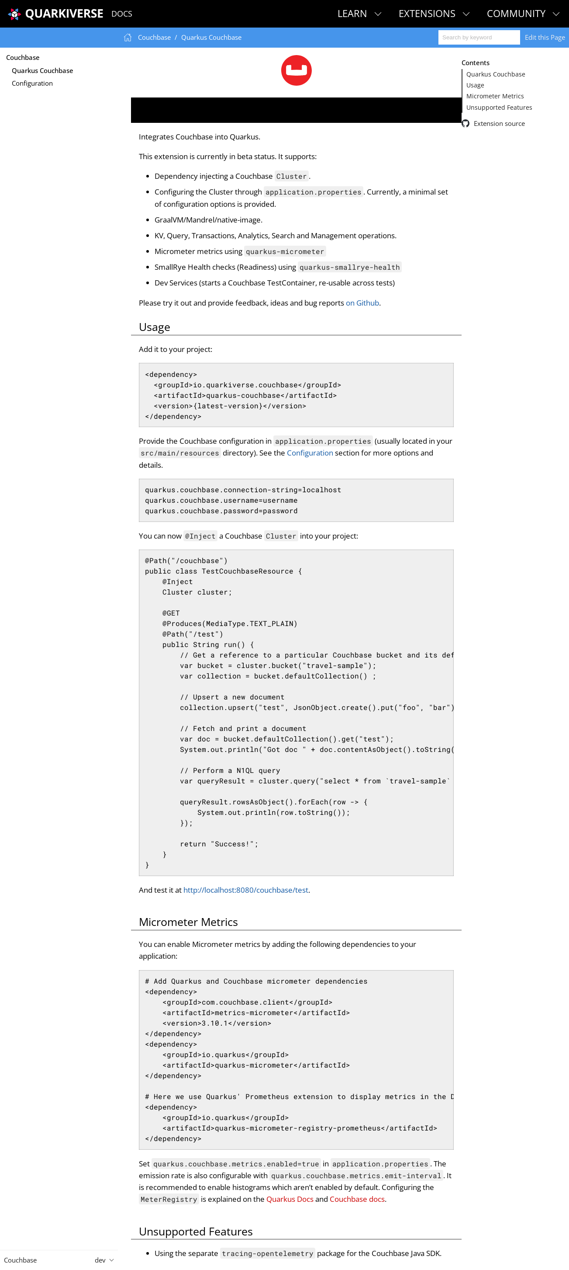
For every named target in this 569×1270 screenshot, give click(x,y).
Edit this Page (545, 37)
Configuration (32, 83)
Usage (475, 85)
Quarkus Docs (290, 1199)
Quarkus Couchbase (42, 70)
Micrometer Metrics (495, 96)
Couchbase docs (357, 1199)
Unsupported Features (499, 107)
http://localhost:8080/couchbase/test (245, 890)
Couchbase (23, 57)
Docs (121, 13)
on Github (362, 303)
